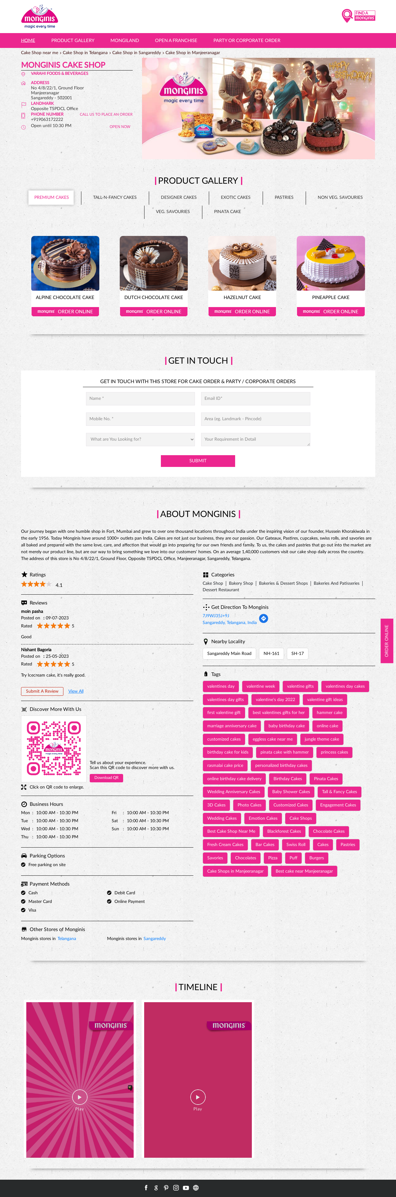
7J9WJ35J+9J (216, 616)
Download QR (106, 778)
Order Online (65, 311)
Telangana (67, 939)
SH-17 (297, 654)
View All (76, 691)
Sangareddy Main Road (229, 654)
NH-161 (271, 654)
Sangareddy (155, 939)
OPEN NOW (120, 127)
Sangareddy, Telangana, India (230, 623)
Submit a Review (42, 691)
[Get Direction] (264, 622)
